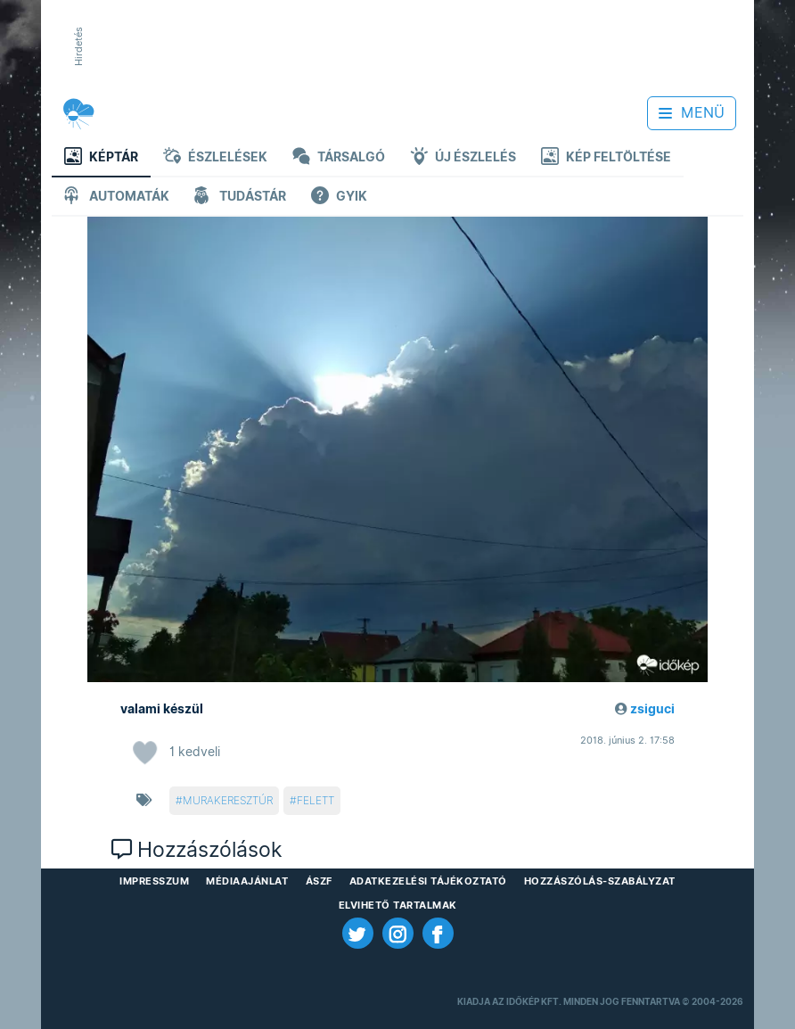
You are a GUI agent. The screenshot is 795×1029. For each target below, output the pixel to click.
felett (315, 800)
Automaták (116, 197)
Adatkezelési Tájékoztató (428, 881)
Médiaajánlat (247, 881)
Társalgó (338, 158)
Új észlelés (463, 158)
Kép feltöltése (606, 158)
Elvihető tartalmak (398, 905)
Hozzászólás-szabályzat (600, 881)
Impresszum (154, 881)
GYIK (339, 197)
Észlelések (215, 158)
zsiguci (652, 709)
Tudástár (240, 197)
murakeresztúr (228, 800)
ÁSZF (319, 881)
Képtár (101, 158)
